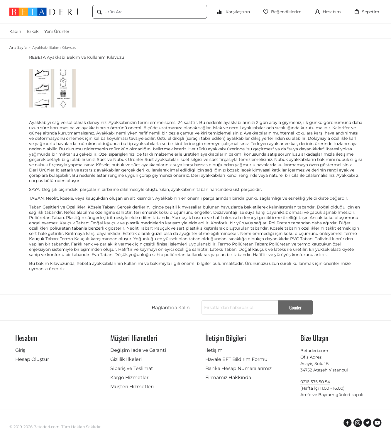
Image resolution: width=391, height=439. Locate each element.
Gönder (295, 307)
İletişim (214, 350)
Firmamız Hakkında (228, 377)
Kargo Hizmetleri (130, 377)
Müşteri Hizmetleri (132, 386)
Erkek (32, 31)
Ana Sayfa (18, 47)
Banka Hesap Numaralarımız (238, 368)
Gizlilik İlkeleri (126, 359)
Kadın (15, 31)
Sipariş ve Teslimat (131, 368)
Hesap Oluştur (32, 359)
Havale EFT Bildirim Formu (236, 359)
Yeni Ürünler (57, 31)
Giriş (20, 350)
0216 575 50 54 (315, 381)
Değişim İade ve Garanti (138, 350)
